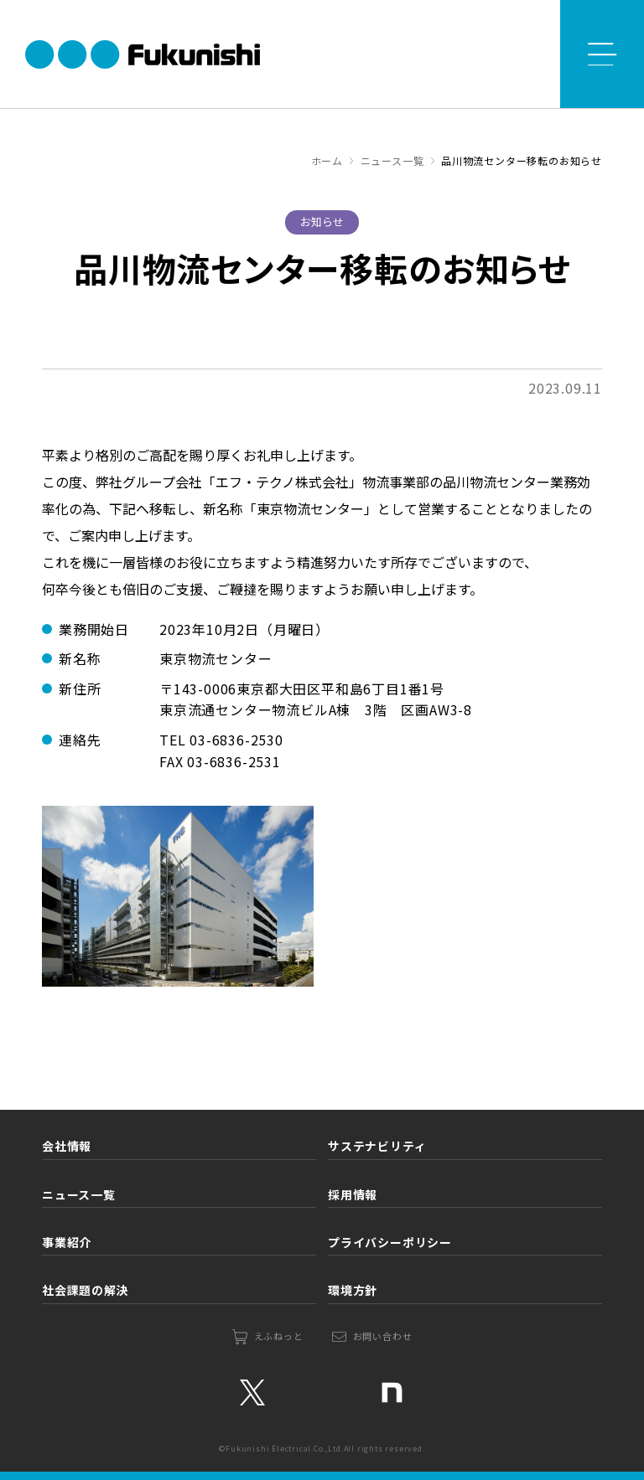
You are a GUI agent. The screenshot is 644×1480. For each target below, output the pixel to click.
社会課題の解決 (85, 1289)
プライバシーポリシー (390, 1242)
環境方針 (352, 1289)
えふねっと (279, 1336)
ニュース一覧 (79, 1194)
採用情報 (352, 1194)
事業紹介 (66, 1242)
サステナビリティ (377, 1145)
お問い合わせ (383, 1336)
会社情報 (66, 1145)
